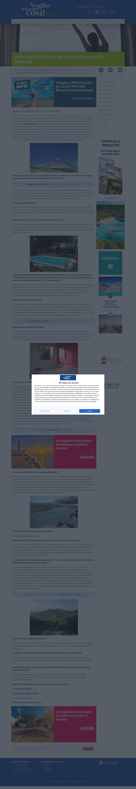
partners (44, 385)
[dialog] (68, 394)
